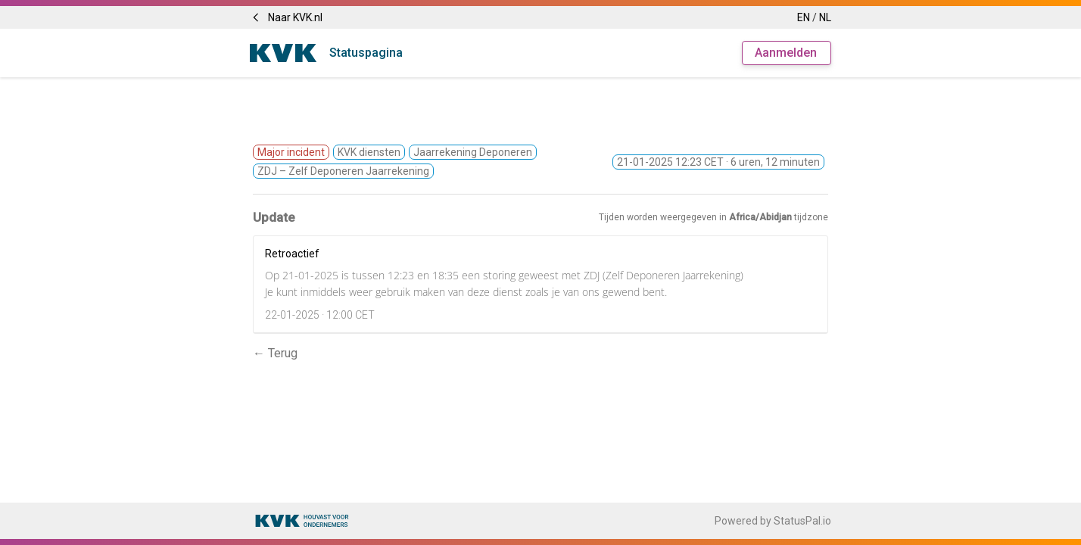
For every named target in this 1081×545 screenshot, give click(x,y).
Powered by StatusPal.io (773, 521)
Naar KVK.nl (286, 17)
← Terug (275, 353)
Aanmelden (786, 52)
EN (803, 17)
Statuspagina (366, 52)
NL (825, 17)
